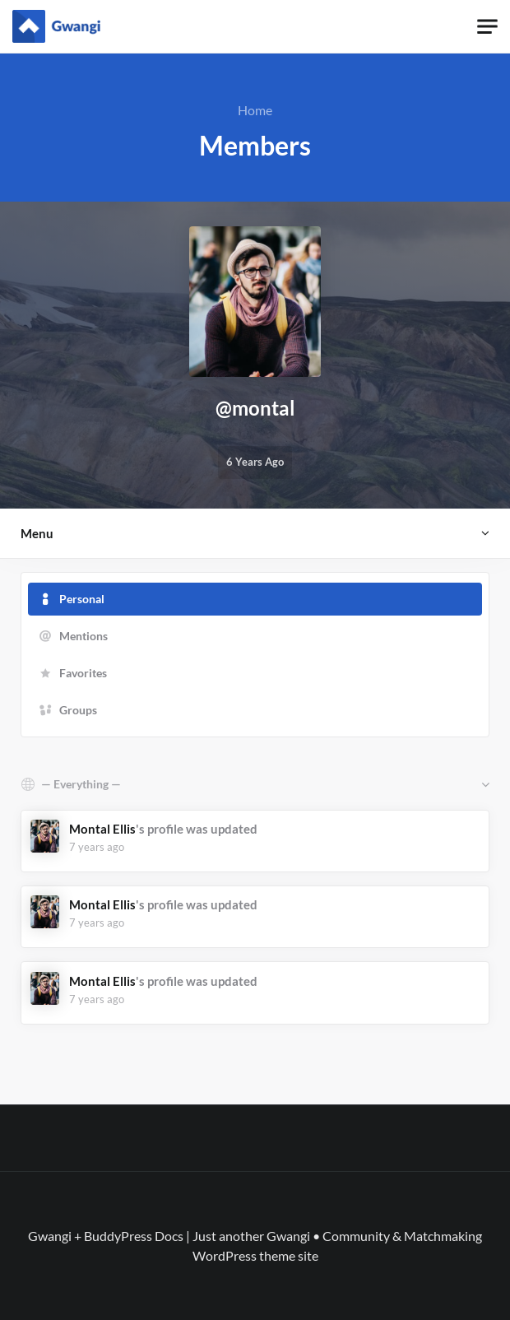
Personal (81, 599)
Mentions (83, 636)
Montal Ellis (102, 828)
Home (255, 110)
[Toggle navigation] (487, 26)
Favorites (83, 673)
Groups (78, 710)
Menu (37, 533)
